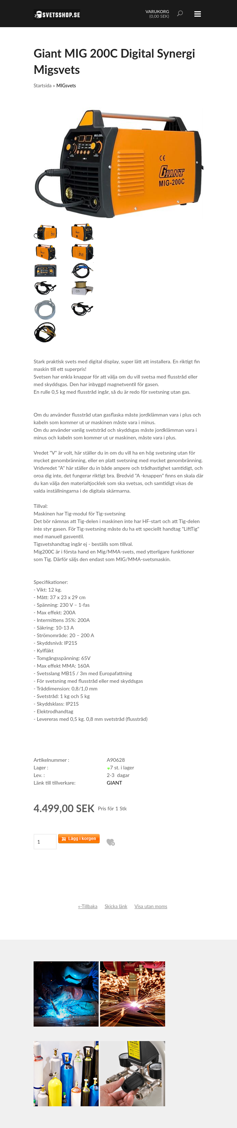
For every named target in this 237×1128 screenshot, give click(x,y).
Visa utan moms (150, 906)
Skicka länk (116, 906)
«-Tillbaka (87, 906)
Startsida (43, 85)
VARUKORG (157, 11)
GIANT (114, 783)
